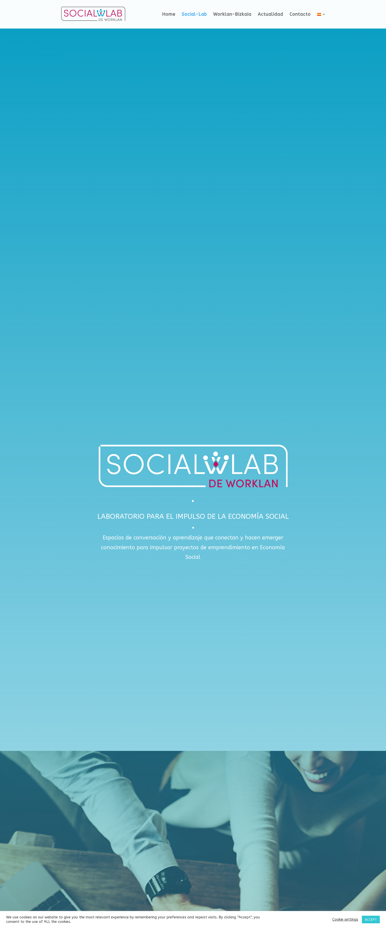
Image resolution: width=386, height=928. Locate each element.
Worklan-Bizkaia (232, 15)
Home (168, 15)
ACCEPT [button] (371, 919)
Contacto (300, 15)
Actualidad (270, 15)
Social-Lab (194, 15)
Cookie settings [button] (345, 919)
